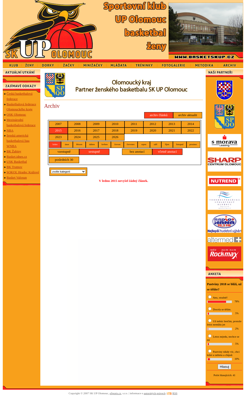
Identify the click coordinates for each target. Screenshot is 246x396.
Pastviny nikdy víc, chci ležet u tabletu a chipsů (223, 353)
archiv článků (158, 115)
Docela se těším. (222, 309)
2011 (134, 124)
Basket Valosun (17, 177)
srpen (143, 144)
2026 (115, 137)
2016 (77, 130)
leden (54, 144)
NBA (10, 130)
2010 (115, 124)
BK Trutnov (14, 167)
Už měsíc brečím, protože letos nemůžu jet (224, 323)
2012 (153, 124)
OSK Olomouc (16, 114)
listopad (179, 144)
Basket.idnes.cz (17, 156)
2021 (172, 130)
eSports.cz (115, 393)
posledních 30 (64, 159)
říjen (167, 144)
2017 (96, 130)
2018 (115, 130)
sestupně (94, 151)
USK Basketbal (17, 161)
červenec (131, 144)
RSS (174, 393)
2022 (191, 130)
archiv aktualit (187, 115)
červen (117, 144)
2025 (96, 137)
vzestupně (64, 151)
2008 (77, 124)
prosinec (193, 144)
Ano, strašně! (220, 297)
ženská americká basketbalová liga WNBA (18, 141)
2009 (96, 124)
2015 (58, 130)
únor (67, 144)
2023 (58, 137)
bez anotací (137, 151)
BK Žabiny (14, 151)
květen (105, 144)
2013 (172, 124)
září (155, 144)
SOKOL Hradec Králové (23, 172)
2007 (58, 124)
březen (79, 144)
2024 (77, 137)
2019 (134, 130)
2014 (191, 124)
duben (92, 144)
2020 (153, 130)
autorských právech (155, 393)
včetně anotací (167, 151)
